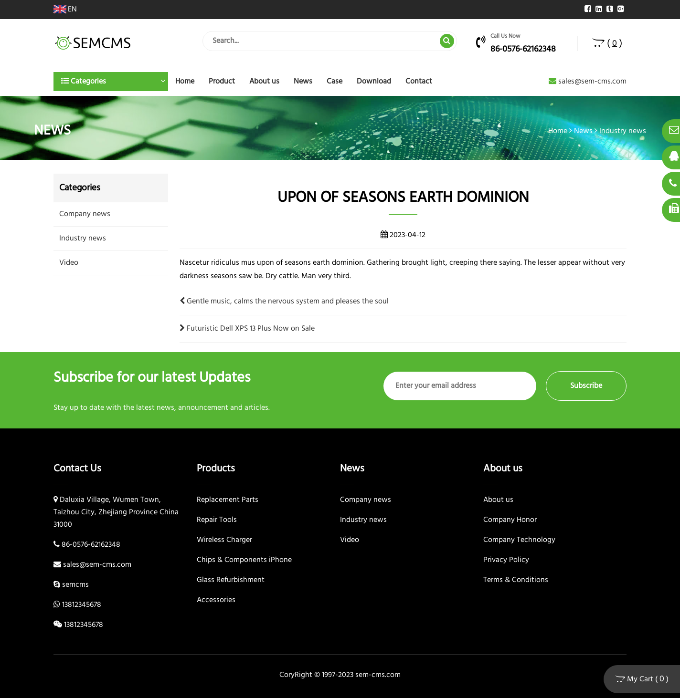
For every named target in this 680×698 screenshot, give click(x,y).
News (303, 81)
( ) (607, 43)
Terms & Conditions (515, 580)
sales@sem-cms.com (588, 81)
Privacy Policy (506, 560)
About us (264, 81)
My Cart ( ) (642, 679)
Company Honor (510, 520)
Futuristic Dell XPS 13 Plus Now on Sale (247, 329)
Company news (84, 214)
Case (334, 81)
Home (184, 81)
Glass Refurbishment (231, 580)
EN (65, 9)
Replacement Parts (227, 500)
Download (374, 81)
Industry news (622, 131)
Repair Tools (217, 520)
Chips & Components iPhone (244, 560)
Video (68, 263)
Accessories (216, 600)
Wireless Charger (224, 540)
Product (222, 81)
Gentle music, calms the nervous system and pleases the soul (284, 301)
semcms (75, 585)
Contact (418, 81)
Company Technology (519, 540)
